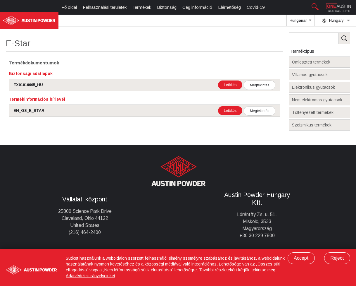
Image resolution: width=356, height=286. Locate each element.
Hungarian (300, 22)
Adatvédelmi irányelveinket (90, 275)
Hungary (336, 20)
